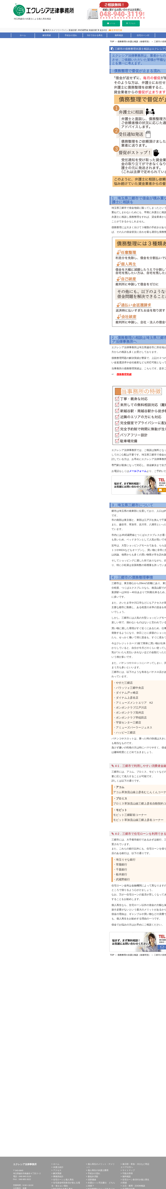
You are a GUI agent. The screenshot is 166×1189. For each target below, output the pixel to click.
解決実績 (47, 35)
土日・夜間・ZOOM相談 (133, 1186)
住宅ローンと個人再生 (63, 1179)
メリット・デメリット (46, 39)
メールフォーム (138, 471)
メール (111, 23)
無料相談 (119, 35)
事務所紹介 (58, 1176)
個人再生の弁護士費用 (98, 1170)
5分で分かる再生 (95, 35)
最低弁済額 (93, 1176)
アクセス (131, 23)
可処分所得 (127, 1173)
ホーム (23, 35)
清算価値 (92, 1179)
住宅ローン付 (143, 35)
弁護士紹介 (23, 39)
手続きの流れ (71, 35)
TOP (112, 41)
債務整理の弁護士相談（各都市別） (134, 41)
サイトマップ (128, 1170)
